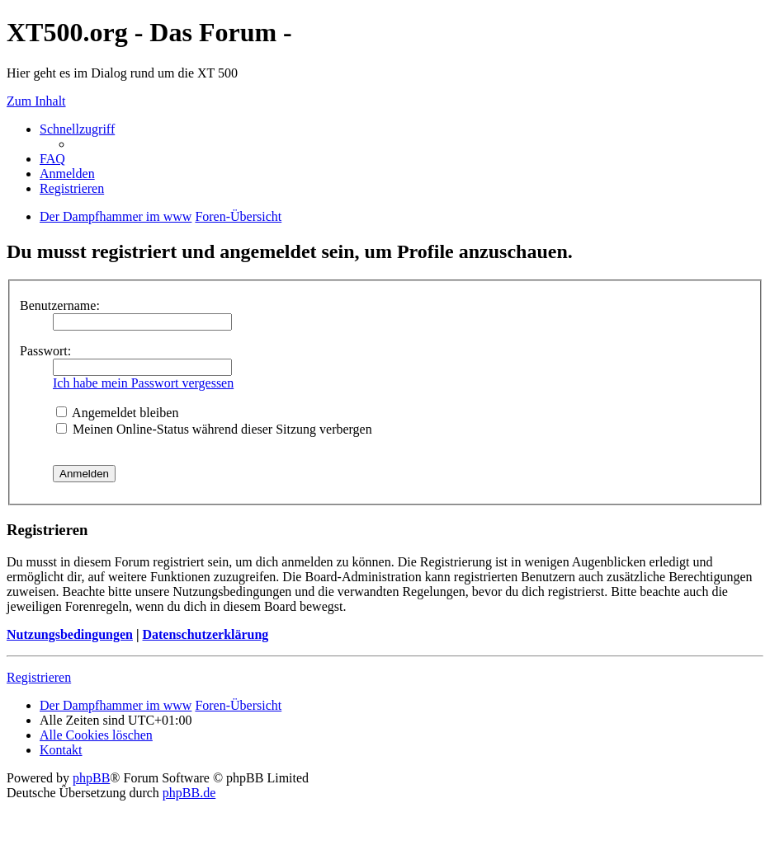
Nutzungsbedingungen (70, 634)
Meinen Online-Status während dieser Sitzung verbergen (214, 429)
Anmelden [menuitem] (67, 174)
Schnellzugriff (77, 129)
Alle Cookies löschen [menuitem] (96, 735)
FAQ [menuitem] (52, 159)
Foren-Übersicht (238, 705)
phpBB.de (189, 793)
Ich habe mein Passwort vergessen (143, 383)
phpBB (91, 778)
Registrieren (39, 677)
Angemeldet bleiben (117, 413)
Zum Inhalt (36, 101)
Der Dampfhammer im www (115, 705)
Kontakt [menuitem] (61, 750)
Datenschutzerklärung (205, 634)
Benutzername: (60, 305)
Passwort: (45, 351)
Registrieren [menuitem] (72, 188)
